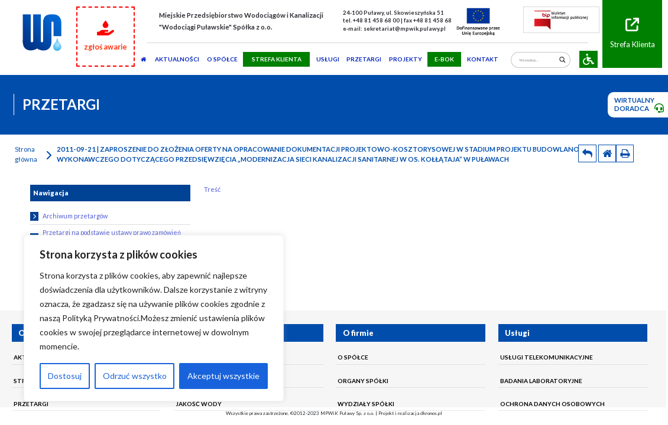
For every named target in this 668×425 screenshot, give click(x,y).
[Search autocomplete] (537, 53)
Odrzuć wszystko (135, 376)
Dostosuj (65, 376)
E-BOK (444, 59)
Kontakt (482, 59)
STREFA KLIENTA (276, 59)
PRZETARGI (363, 59)
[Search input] (537, 59)
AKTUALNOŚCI (177, 59)
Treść (212, 189)
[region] (154, 318)
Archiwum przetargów (69, 216)
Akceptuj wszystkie (223, 376)
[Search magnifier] (562, 59)
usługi (327, 59)
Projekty (405, 59)
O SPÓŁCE (222, 59)
